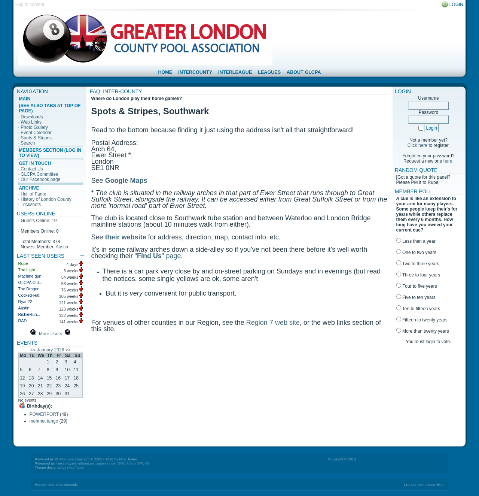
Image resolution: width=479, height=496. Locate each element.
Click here (417, 145)
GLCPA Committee (39, 174)
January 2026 (50, 350)
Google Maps (126, 180)
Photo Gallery (34, 127)
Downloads (32, 117)
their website (125, 237)
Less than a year (416, 241)
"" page (158, 256)
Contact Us (32, 169)
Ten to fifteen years (418, 308)
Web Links (31, 122)
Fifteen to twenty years (422, 320)
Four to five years (416, 286)
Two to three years (417, 263)
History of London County (46, 199)
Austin (62, 246)
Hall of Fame (33, 194)
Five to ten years (416, 297)
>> (68, 350)
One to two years (416, 252)
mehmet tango (44, 421)
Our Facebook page (40, 179)
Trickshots (31, 204)
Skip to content (29, 4)
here (447, 161)
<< (33, 350)
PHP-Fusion (64, 459)
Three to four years (418, 275)
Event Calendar (36, 132)
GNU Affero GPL (131, 463)
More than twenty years (422, 331)
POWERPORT (44, 414)
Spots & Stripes (36, 137)
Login (456, 4)
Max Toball (76, 467)
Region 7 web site (273, 322)
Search (28, 143)
